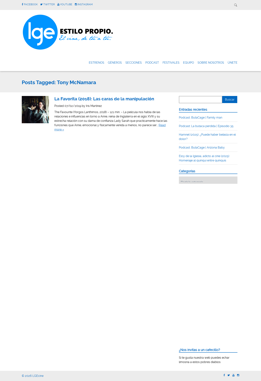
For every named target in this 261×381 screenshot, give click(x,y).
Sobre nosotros (211, 62)
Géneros (115, 62)
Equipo (188, 62)
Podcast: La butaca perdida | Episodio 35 (206, 126)
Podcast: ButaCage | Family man (200, 117)
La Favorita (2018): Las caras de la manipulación (104, 98)
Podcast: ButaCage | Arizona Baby (202, 147)
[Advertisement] (206, 209)
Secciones (133, 62)
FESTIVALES (171, 62)
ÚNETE (232, 62)
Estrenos (96, 62)
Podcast (152, 62)
